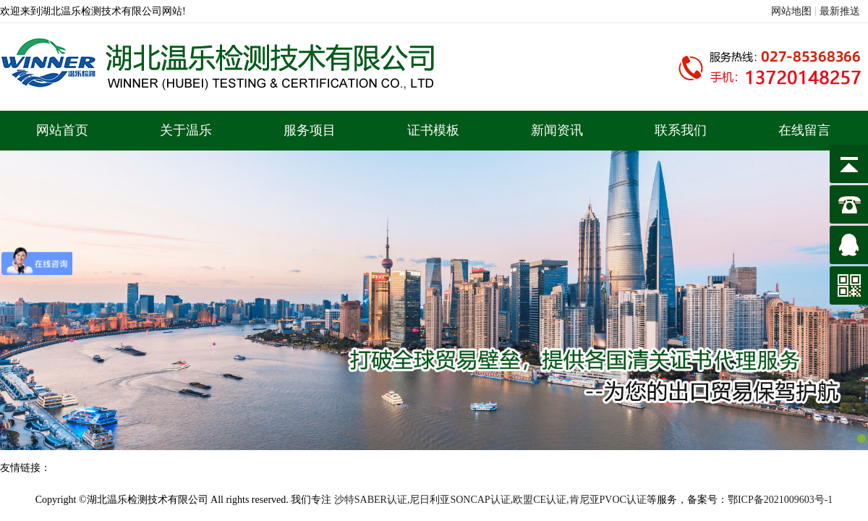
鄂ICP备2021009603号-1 (780, 499)
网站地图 (791, 11)
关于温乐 (186, 130)
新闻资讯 (557, 130)
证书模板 (433, 130)
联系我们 (681, 130)
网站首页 (62, 130)
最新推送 (840, 11)
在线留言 (804, 130)
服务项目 (310, 130)
